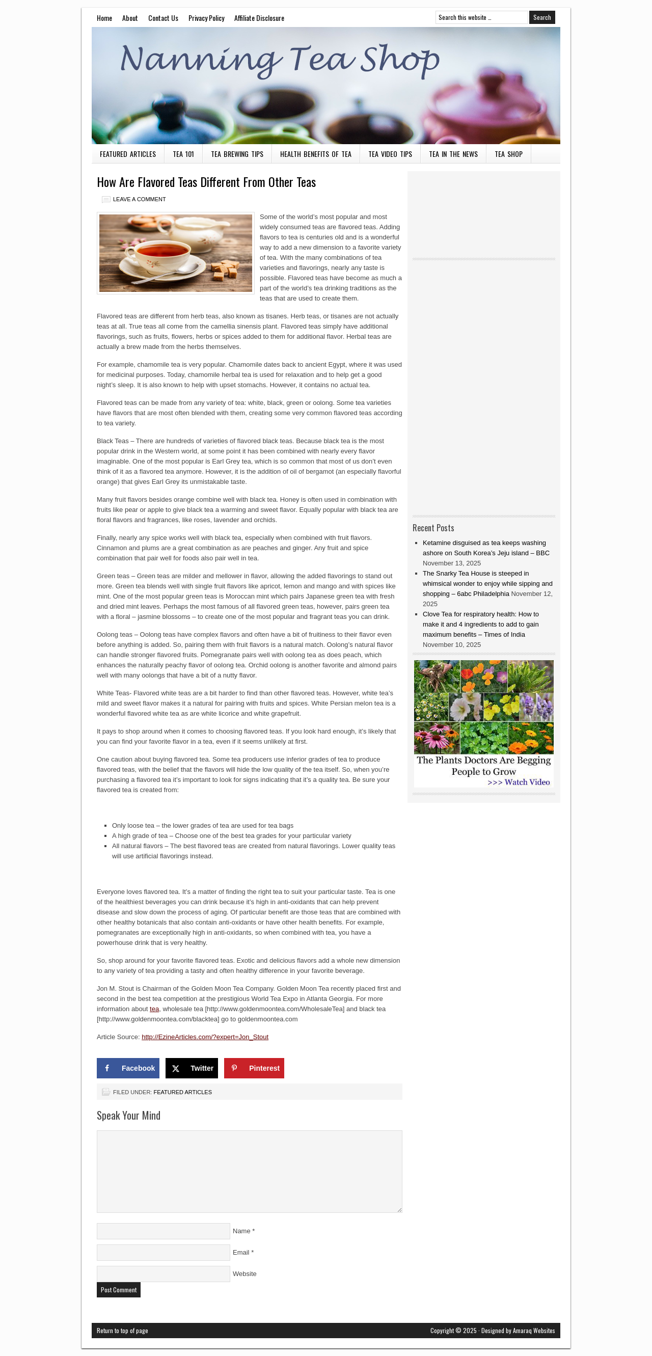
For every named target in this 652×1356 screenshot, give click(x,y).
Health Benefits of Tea (315, 153)
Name (242, 1231)
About (130, 17)
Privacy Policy (206, 17)
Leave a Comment (139, 199)
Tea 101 (183, 153)
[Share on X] (192, 1068)
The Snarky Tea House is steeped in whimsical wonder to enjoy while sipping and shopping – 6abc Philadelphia (488, 583)
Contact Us (163, 17)
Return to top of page (122, 1330)
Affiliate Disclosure (259, 17)
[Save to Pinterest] (254, 1068)
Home (104, 17)
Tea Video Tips (390, 153)
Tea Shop (509, 153)
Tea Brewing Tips (237, 153)
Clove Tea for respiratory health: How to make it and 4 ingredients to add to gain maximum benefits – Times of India (481, 624)
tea (154, 1009)
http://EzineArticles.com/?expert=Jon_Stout (205, 1037)
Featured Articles (128, 153)
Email (241, 1252)
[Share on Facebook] (128, 1068)
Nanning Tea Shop (326, 85)
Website (245, 1274)
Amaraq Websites (534, 1330)
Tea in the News (453, 153)
